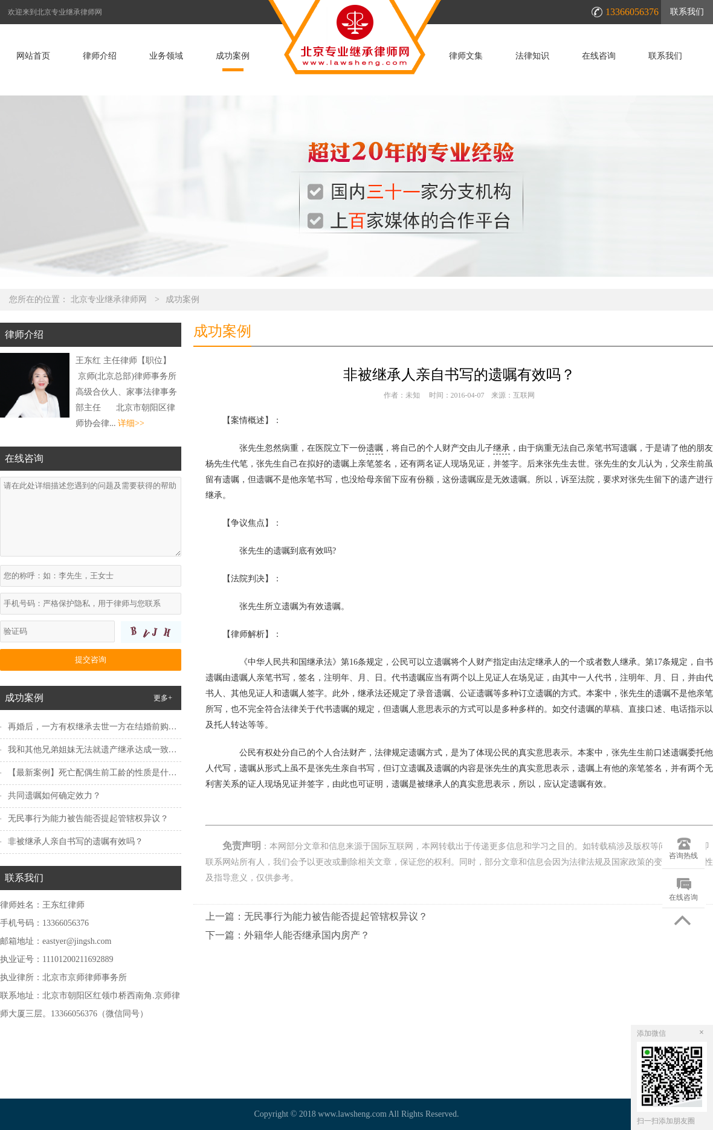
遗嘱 (374, 448)
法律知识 (532, 56)
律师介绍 (100, 56)
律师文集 (466, 56)
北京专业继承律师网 (109, 299)
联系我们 (687, 11)
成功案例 (233, 56)
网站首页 (33, 56)
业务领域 (166, 56)
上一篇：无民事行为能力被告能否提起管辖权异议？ (316, 916)
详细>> (131, 423)
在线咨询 (599, 56)
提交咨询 (90, 659)
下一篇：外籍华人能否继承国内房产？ (287, 935)
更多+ (162, 698)
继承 (501, 448)
